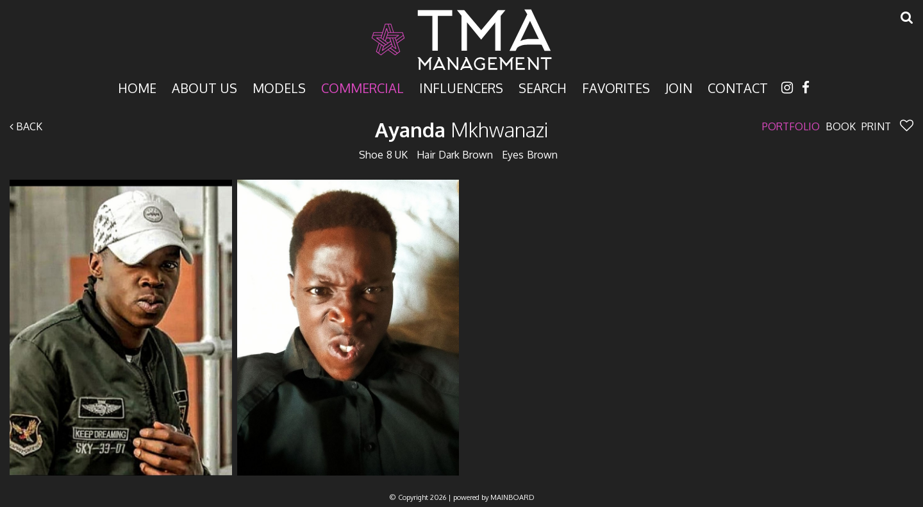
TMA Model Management (461, 40)
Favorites (616, 87)
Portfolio (791, 126)
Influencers (461, 87)
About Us (204, 87)
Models (279, 87)
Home (137, 87)
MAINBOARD (512, 497)
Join (678, 87)
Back (26, 126)
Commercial (362, 87)
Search (543, 87)
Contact (738, 87)
